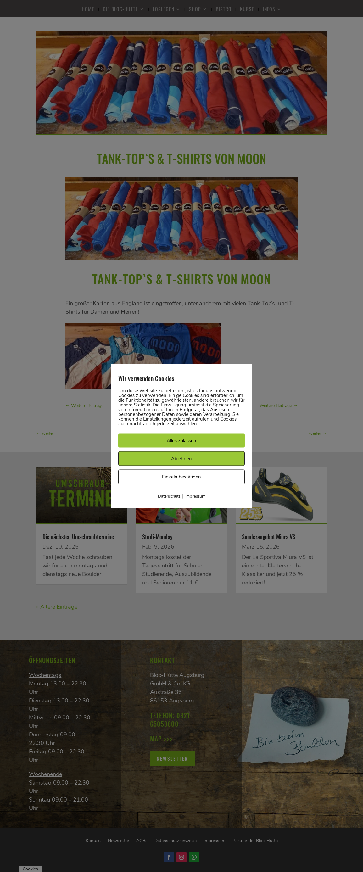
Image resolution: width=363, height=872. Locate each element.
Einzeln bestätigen (181, 477)
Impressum (195, 496)
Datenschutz (169, 496)
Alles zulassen (181, 441)
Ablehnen (181, 459)
